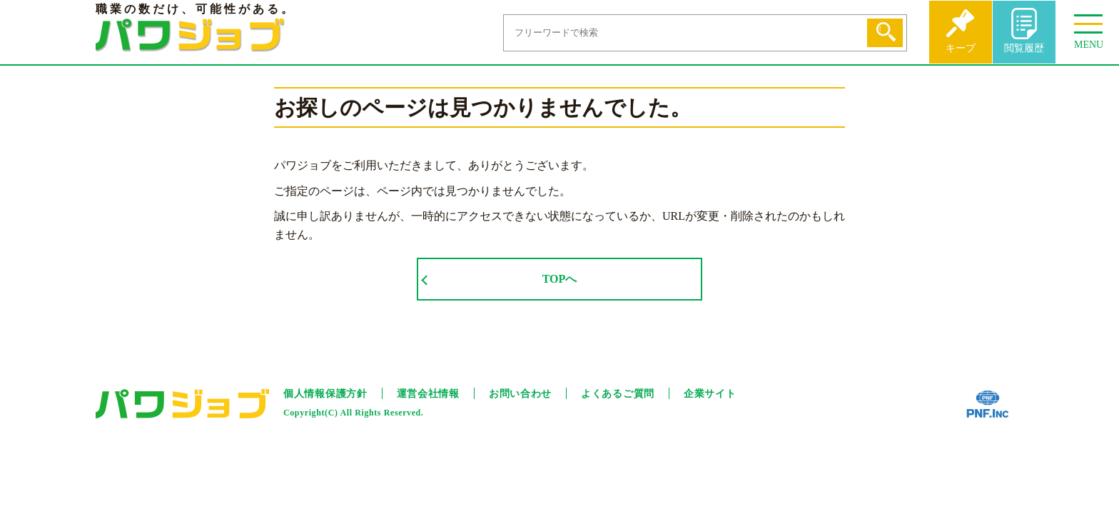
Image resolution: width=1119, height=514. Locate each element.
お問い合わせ (520, 393)
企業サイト (710, 393)
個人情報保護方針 (325, 393)
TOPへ (559, 279)
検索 (885, 33)
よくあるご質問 (617, 393)
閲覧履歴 (1024, 48)
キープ (961, 48)
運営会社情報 (428, 393)
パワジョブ (190, 35)
